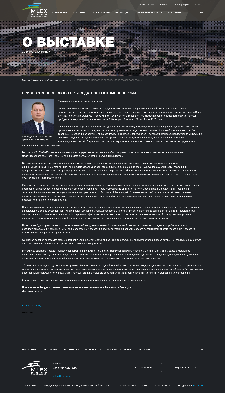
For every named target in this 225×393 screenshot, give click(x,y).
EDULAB (198, 385)
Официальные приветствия (60, 80)
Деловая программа (149, 12)
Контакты (199, 4)
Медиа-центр (123, 12)
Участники (174, 12)
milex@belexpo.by (62, 376)
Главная (26, 80)
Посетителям (101, 12)
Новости (163, 4)
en (201, 12)
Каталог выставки (146, 4)
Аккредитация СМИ (185, 367)
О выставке (59, 12)
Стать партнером (181, 4)
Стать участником (142, 367)
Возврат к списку (31, 305)
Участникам (79, 12)
